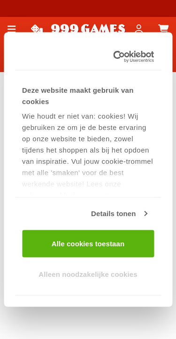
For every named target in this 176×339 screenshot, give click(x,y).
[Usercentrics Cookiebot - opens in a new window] (117, 57)
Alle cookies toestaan (88, 243)
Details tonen (113, 214)
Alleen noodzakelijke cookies (87, 274)
